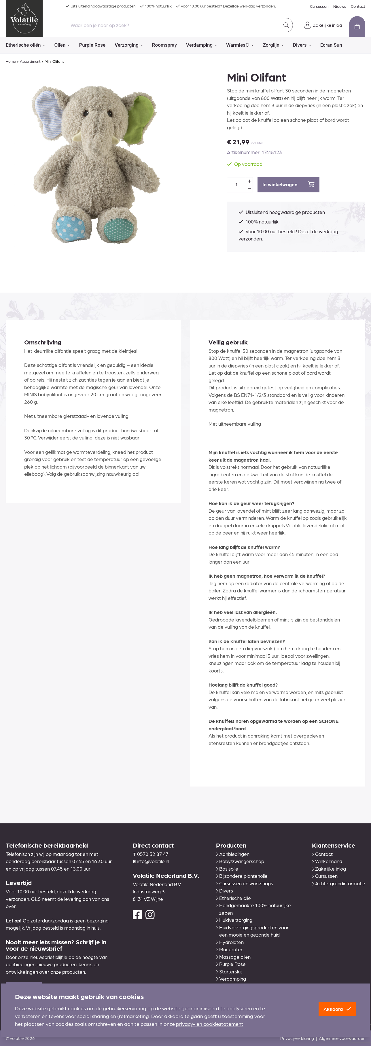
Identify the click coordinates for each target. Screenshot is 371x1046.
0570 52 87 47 (152, 854)
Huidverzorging (234, 920)
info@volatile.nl (153, 861)
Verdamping (201, 45)
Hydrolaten (230, 942)
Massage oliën (233, 957)
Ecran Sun (331, 45)
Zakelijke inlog (329, 868)
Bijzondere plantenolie (242, 876)
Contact (358, 6)
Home (11, 61)
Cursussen (319, 6)
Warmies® (239, 45)
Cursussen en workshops (244, 883)
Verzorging (129, 45)
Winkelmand (327, 861)
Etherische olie (233, 898)
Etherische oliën (25, 45)
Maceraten (229, 949)
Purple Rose (92, 45)
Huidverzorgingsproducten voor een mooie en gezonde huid (252, 931)
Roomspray (164, 45)
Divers (302, 45)
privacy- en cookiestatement (209, 1024)
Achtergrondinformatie (338, 883)
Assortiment (30, 61)
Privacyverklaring (297, 1038)
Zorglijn (273, 45)
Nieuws (339, 6)
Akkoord (337, 1009)
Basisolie (227, 868)
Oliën (62, 45)
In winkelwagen (288, 184)
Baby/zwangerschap (240, 861)
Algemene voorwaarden (342, 1038)
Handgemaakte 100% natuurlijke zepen (253, 909)
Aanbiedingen (232, 854)
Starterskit (229, 971)
